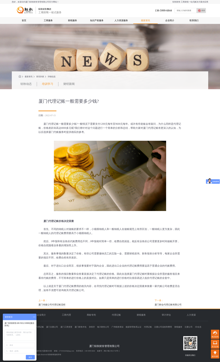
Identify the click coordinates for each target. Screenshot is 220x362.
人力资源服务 (121, 20)
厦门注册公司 (52, 327)
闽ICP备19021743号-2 (112, 351)
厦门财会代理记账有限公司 (168, 304)
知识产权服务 (97, 20)
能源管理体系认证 (133, 327)
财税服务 (72, 20)
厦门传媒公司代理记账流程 (51, 304)
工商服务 (48, 20)
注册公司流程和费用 (163, 327)
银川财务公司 (103, 327)
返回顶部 (215, 356)
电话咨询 (215, 337)
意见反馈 (215, 347)
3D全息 (198, 327)
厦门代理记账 (38, 327)
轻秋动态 (26, 83)
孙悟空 (92, 327)
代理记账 (116, 315)
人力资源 (191, 315)
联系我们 (194, 20)
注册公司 (188, 327)
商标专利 (91, 315)
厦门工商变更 (66, 327)
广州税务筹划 (117, 327)
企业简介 (169, 20)
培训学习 (47, 83)
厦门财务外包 (80, 327)
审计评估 (166, 315)
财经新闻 (69, 83)
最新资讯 (145, 20)
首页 (24, 20)
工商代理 (66, 315)
